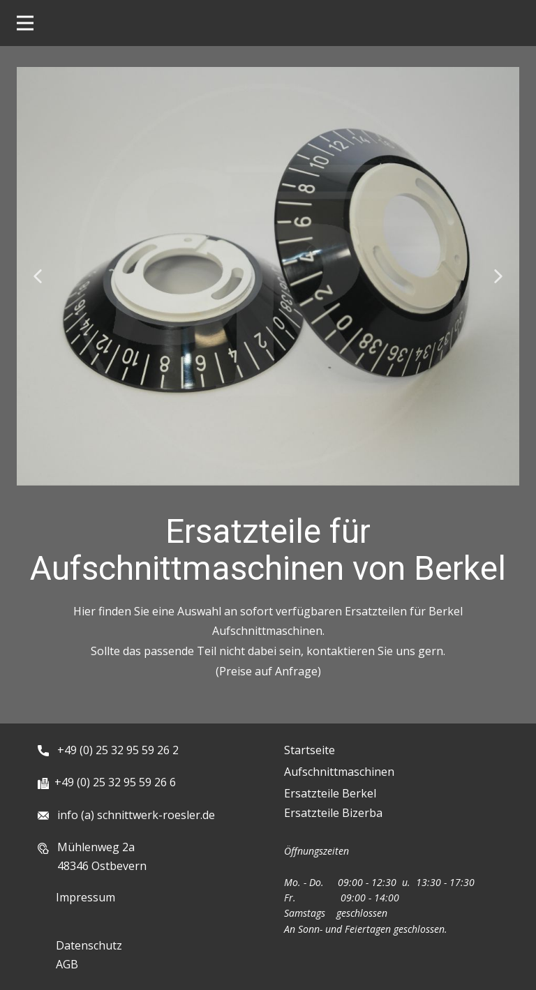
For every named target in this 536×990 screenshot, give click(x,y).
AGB (67, 964)
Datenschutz (89, 945)
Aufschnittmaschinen (339, 771)
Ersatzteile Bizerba (333, 812)
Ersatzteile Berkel (330, 793)
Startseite (309, 750)
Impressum (85, 897)
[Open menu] (25, 23)
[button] (38, 276)
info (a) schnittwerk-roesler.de (133, 815)
